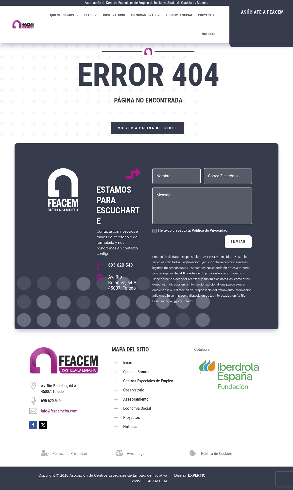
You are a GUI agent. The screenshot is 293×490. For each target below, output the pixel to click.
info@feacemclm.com (59, 410)
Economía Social (180, 15)
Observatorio (115, 15)
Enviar (238, 242)
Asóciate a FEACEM (261, 12)
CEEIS (90, 15)
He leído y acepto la (189, 230)
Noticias (210, 34)
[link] (196, 475)
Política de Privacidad (209, 230)
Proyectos (208, 15)
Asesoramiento (144, 15)
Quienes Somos (63, 15)
